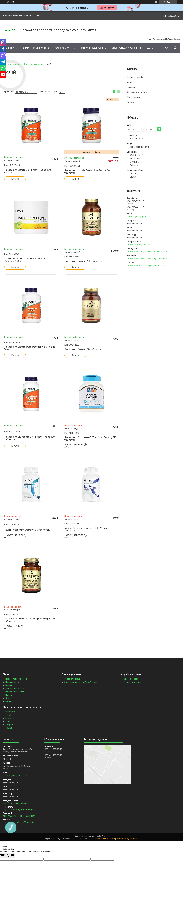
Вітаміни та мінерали (34, 48)
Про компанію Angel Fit (16, 679)
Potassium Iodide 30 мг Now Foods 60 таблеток (87, 171)
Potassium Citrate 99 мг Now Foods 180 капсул (27, 171)
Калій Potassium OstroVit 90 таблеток (27, 530)
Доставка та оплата (137, 92)
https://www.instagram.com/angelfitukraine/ (147, 251)
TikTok (8, 715)
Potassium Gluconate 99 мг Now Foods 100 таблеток (29, 438)
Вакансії (9, 701)
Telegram (9, 724)
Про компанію (134, 97)
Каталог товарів (14, 64)
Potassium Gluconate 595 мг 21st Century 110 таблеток (90, 438)
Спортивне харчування (125, 48)
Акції (129, 82)
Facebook (9, 718)
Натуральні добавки (91, 48)
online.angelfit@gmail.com (139, 216)
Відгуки (130, 102)
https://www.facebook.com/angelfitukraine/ (147, 258)
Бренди (10, 48)
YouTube (9, 728)
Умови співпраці (72, 679)
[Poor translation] (10, 855)
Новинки (131, 87)
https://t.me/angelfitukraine (139, 244)
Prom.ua (105, 836)
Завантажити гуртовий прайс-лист (80, 682)
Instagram (10, 712)
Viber (7, 721)
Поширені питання (132, 682)
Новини (8, 695)
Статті (8, 698)
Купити (15, 179)
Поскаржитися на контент (104, 839)
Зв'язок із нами (131, 679)
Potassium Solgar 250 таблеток (83, 261)
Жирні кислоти (63, 48)
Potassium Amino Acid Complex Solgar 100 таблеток (29, 620)
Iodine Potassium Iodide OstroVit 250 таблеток (86, 529)
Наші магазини (12, 682)
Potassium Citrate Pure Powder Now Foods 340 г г (29, 348)
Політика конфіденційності (127, 839)
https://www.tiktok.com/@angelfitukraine (145, 265)
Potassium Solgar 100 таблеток (82, 349)
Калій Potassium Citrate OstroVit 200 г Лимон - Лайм (27, 260)
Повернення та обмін (15, 692)
